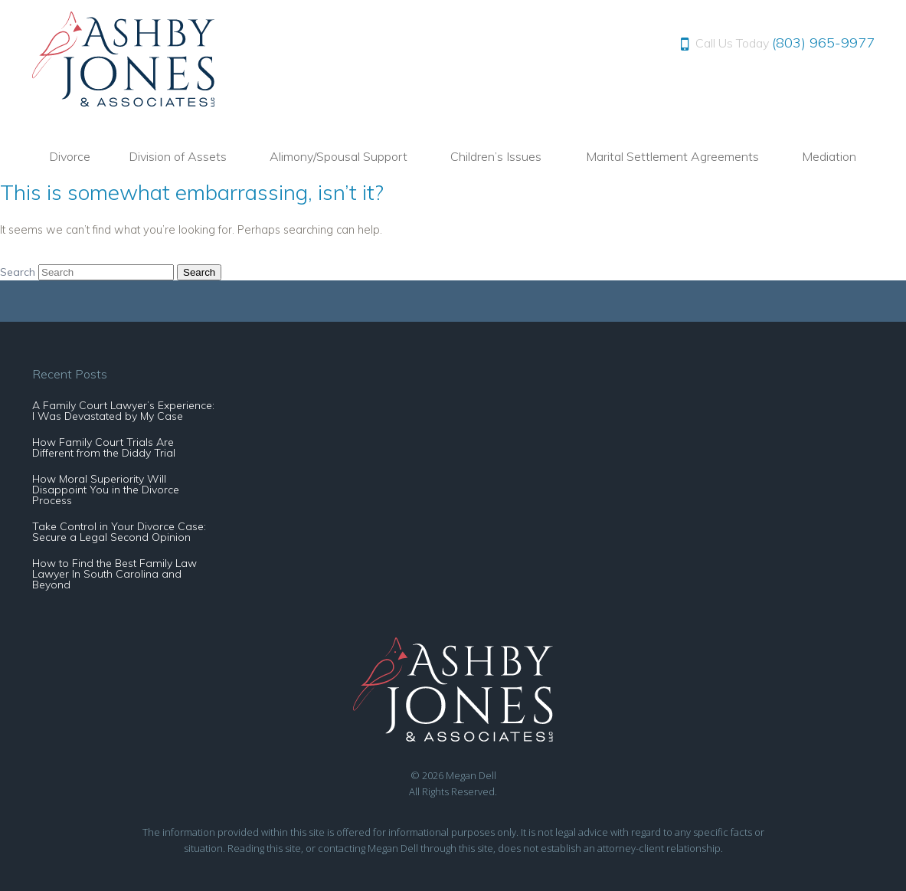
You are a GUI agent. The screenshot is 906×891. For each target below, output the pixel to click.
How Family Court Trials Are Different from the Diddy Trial (103, 447)
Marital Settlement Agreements (672, 156)
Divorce (69, 156)
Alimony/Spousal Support (338, 156)
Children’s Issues (495, 156)
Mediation (829, 156)
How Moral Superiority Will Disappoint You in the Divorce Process (105, 489)
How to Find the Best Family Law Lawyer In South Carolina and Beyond (114, 573)
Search (17, 272)
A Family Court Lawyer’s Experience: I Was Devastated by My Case (123, 410)
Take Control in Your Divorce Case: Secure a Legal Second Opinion (119, 531)
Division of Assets (178, 156)
